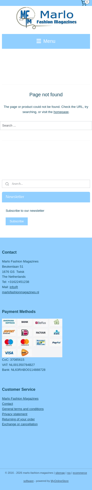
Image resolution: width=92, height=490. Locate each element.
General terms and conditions (23, 409)
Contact (7, 404)
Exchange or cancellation (20, 424)
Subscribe (17, 221)
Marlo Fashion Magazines (20, 398)
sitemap (60, 472)
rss (69, 472)
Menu (46, 41)
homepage (60, 112)
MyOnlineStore (60, 480)
